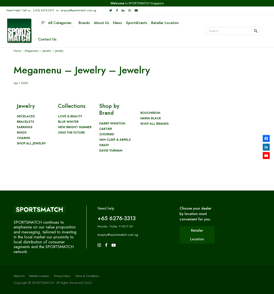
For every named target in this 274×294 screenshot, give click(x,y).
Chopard (106, 134)
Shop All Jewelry (31, 143)
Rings (21, 133)
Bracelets (25, 122)
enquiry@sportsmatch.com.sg (78, 10)
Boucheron (150, 113)
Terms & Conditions (87, 276)
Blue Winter (68, 122)
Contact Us (47, 39)
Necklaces (26, 116)
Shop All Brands (154, 124)
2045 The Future (71, 133)
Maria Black (150, 118)
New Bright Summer (75, 127)
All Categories (56, 23)
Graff (104, 145)
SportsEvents (136, 22)
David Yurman (110, 151)
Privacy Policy (62, 276)
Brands (84, 22)
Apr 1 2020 (21, 83)
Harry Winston (112, 123)
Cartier (105, 129)
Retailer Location (165, 22)
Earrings (24, 127)
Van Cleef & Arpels (115, 140)
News (117, 22)
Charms (23, 138)
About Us (101, 22)
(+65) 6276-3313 (43, 10)
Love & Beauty (70, 116)
